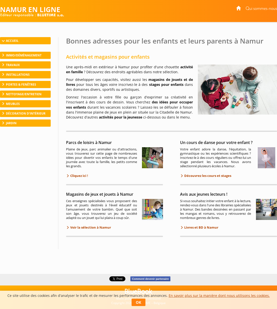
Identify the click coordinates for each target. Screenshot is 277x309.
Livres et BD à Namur (201, 227)
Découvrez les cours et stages (207, 175)
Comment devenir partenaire (150, 278)
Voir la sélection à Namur (90, 227)
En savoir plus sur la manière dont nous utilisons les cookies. (219, 295)
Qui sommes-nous (261, 8)
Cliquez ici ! (78, 175)
